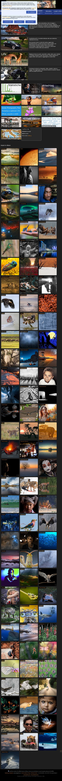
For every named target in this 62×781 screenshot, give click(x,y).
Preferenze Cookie (6, 17)
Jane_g (29, 135)
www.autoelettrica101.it (34, 774)
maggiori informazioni (7, 5)
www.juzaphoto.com (27, 774)
